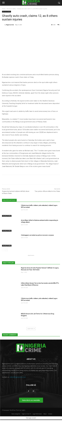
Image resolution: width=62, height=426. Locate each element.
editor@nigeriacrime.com (18, 377)
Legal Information (37, 414)
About (45, 414)
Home (3, 9)
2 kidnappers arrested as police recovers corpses (37, 235)
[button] (59, 3)
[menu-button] (3, 3)
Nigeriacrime (10, 24)
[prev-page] (3, 250)
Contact (50, 414)
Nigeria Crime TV (26, 414)
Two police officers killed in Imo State (47, 191)
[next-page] (6, 250)
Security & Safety (11, 9)
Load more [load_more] (31, 328)
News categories (15, 414)
